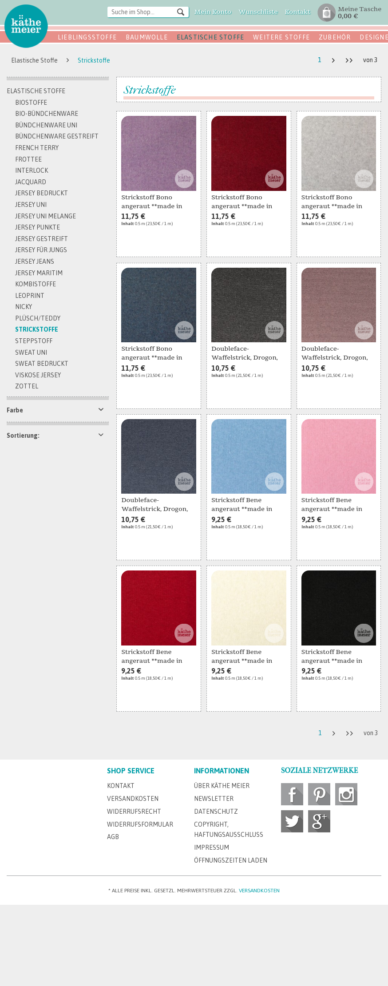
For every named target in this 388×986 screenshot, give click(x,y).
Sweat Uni (31, 352)
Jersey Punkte (37, 227)
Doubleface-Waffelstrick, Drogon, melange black (244, 354)
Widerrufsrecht (134, 811)
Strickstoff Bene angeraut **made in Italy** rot (151, 657)
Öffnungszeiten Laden (230, 860)
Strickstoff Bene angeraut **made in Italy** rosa (331, 505)
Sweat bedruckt (41, 363)
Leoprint (29, 295)
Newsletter (214, 798)
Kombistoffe (35, 284)
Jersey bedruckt (41, 193)
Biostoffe (31, 102)
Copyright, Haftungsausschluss (228, 830)
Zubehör (335, 37)
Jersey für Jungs (41, 249)
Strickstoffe (36, 329)
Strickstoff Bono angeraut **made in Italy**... (151, 202)
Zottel (26, 386)
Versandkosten (132, 798)
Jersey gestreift (41, 238)
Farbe (15, 410)
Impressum (211, 847)
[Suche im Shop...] (148, 12)
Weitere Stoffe (281, 37)
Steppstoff (33, 341)
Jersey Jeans (34, 261)
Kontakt (121, 785)
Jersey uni (31, 204)
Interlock (31, 170)
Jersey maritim (39, 273)
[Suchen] (181, 11)
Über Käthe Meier (221, 785)
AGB (113, 836)
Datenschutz (216, 811)
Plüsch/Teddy (37, 318)
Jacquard (30, 182)
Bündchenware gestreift (57, 136)
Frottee (28, 159)
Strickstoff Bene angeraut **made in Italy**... (241, 505)
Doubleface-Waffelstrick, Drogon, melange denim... (154, 505)
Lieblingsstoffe (87, 37)
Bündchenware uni (46, 125)
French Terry (37, 147)
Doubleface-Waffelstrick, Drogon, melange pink (334, 354)
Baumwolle (147, 37)
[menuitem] (148, 12)
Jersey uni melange (45, 216)
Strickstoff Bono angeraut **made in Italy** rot (241, 202)
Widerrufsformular (140, 824)
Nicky (23, 306)
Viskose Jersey (38, 375)
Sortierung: (23, 435)
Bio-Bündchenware (46, 113)
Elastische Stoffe (210, 37)
